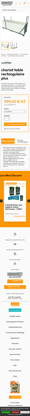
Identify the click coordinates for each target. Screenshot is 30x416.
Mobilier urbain (15, 316)
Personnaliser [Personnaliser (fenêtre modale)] (25, 412)
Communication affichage (15, 333)
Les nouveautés (15, 310)
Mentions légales (15, 402)
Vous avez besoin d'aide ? (12, 128)
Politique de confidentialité (15, 405)
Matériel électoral (15, 327)
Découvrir (16, 397)
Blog (15, 376)
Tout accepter (6, 412)
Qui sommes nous (15, 371)
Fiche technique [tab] (22, 141)
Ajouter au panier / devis (16, 124)
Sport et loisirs (15, 354)
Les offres (15, 304)
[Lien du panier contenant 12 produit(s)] (24, 4)
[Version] (15, 111)
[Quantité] (6, 119)
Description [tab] (8, 141)
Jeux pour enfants (15, 349)
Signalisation (15, 338)
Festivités (15, 343)
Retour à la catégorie (9, 10)
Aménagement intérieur (15, 322)
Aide (15, 365)
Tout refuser (15, 412)
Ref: (5, 97)
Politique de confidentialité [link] (15, 414)
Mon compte (15, 360)
